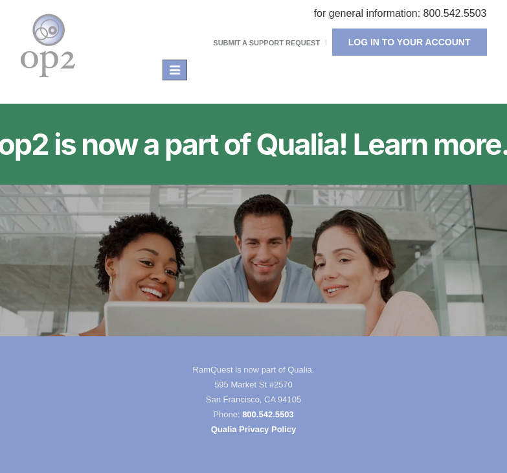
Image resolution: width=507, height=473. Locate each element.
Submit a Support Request (266, 43)
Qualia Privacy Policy (254, 429)
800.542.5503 (268, 414)
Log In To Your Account (409, 42)
